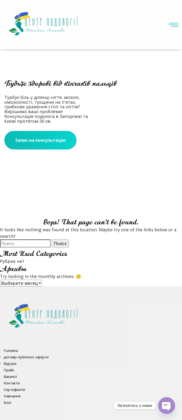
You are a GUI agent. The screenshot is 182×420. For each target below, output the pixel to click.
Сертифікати (14, 389)
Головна (11, 350)
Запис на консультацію (40, 140)
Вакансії (10, 376)
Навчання (12, 396)
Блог (8, 402)
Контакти (12, 383)
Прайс (9, 370)
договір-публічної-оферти (26, 357)
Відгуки (10, 363)
